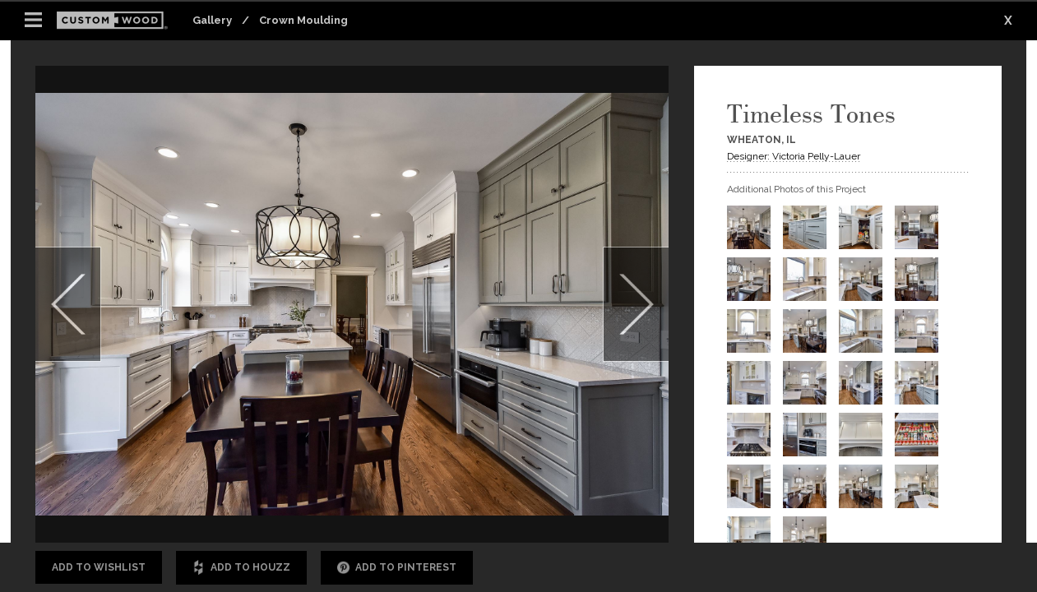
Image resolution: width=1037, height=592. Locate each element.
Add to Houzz (241, 568)
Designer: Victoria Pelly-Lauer (793, 156)
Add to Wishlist (99, 567)
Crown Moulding (303, 20)
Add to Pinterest (396, 568)
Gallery (212, 20)
